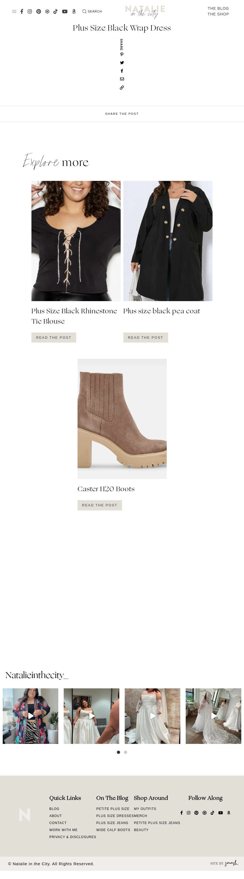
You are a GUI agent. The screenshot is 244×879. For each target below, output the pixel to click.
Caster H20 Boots (106, 489)
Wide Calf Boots (113, 830)
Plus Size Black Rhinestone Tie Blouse (74, 317)
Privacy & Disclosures (72, 837)
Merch (140, 816)
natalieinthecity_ (36, 676)
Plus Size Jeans (112, 823)
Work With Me (63, 830)
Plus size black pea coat (161, 311)
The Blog (218, 8)
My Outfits (145, 809)
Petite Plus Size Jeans (157, 823)
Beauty (141, 830)
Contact (58, 823)
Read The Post (54, 338)
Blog (54, 809)
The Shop (218, 14)
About (55, 816)
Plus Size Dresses (115, 816)
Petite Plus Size (113, 809)
